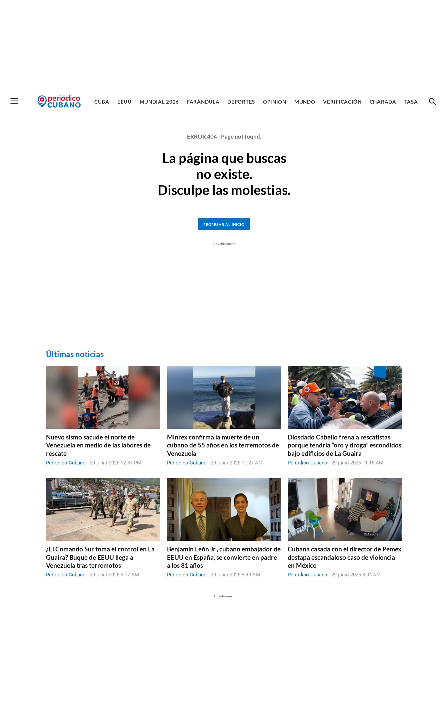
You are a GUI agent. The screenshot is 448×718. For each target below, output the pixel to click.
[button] (432, 102)
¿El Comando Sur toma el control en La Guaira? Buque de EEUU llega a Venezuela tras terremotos (100, 557)
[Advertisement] (224, 46)
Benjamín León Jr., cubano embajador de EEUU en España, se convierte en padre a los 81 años (224, 557)
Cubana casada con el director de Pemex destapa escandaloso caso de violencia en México (344, 557)
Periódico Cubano (66, 463)
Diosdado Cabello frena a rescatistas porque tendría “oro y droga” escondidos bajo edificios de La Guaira (344, 445)
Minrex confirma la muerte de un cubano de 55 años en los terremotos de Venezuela (223, 445)
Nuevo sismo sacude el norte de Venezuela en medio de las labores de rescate (98, 445)
